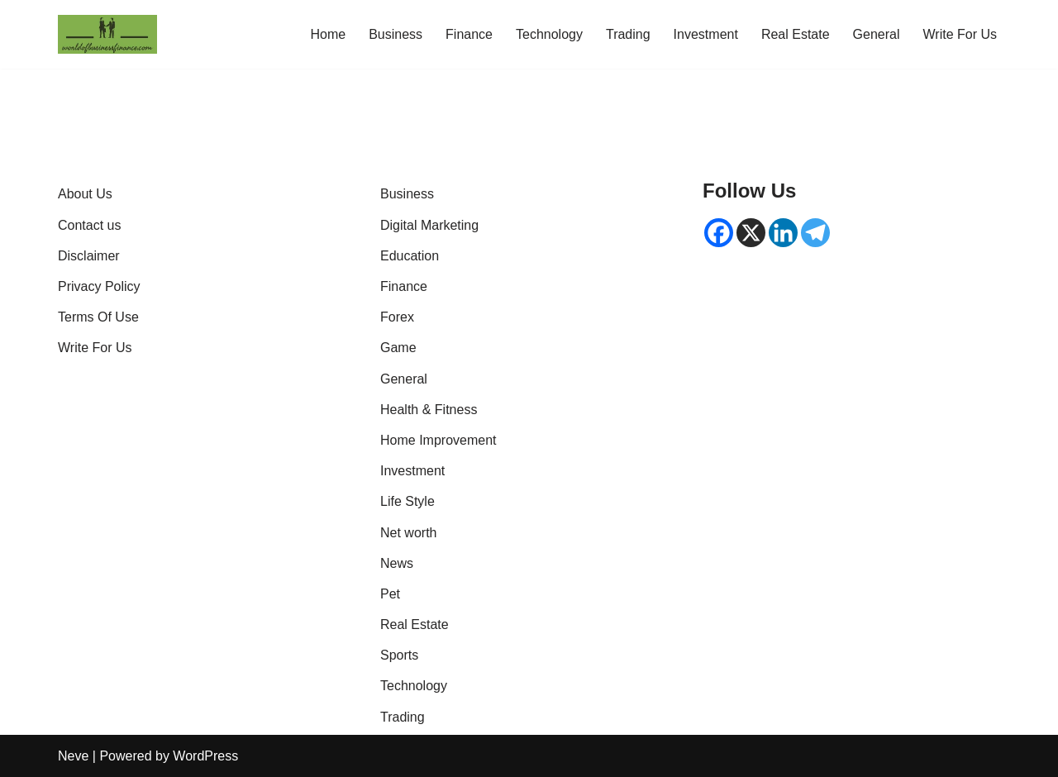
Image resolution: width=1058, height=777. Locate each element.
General (876, 34)
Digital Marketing (429, 225)
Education (409, 256)
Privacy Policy (99, 286)
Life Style (407, 501)
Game (398, 348)
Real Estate (795, 34)
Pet (390, 594)
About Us (85, 194)
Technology (549, 34)
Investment (706, 34)
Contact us (89, 225)
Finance (469, 34)
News (396, 563)
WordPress (205, 756)
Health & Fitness (428, 410)
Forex (397, 317)
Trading (628, 34)
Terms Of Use (98, 317)
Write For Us (960, 34)
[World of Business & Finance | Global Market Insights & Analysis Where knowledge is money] (107, 34)
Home (328, 34)
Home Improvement (438, 440)
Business (395, 34)
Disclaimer (89, 256)
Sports (399, 655)
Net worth (408, 533)
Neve (73, 756)
